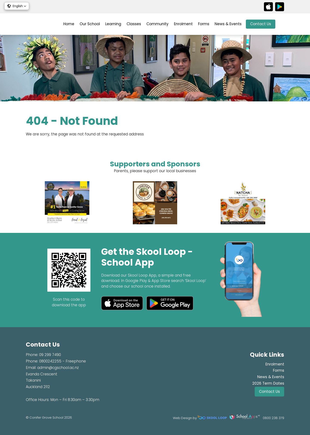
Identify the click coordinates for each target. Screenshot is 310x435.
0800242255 (50, 361)
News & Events (228, 23)
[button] (16, 6)
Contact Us (260, 23)
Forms (203, 23)
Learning (113, 23)
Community (157, 23)
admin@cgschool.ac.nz (58, 367)
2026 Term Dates (268, 383)
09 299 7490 (50, 354)
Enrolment (183, 23)
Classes (134, 23)
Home (68, 23)
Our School (90, 23)
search (282, 24)
